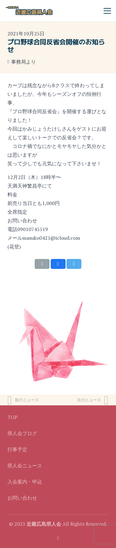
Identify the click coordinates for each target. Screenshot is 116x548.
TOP (12, 417)
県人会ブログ (22, 433)
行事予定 (17, 449)
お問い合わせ (22, 497)
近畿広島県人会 (44, 523)
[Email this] (42, 264)
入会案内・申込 (24, 481)
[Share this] (58, 264)
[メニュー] (107, 11)
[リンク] (29, 11)
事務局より (23, 61)
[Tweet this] (74, 264)
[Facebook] (58, 538)
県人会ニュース (24, 465)
